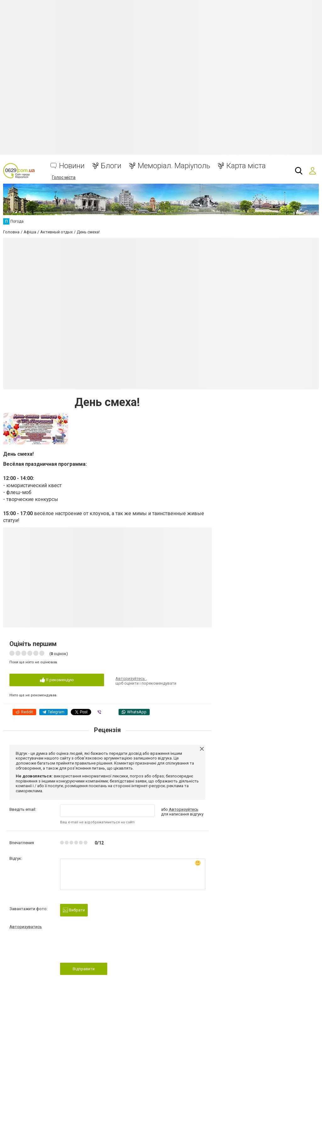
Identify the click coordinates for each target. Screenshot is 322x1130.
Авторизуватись (25, 926)
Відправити (84, 968)
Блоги (111, 166)
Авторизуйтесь (130, 678)
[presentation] (108, 948)
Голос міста (63, 177)
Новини (72, 166)
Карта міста (246, 166)
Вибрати (74, 910)
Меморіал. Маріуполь (174, 166)
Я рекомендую (57, 680)
